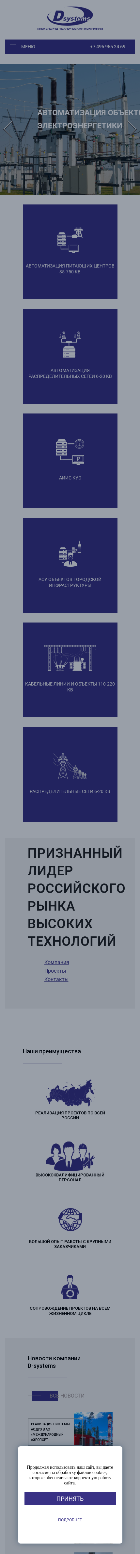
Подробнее (70, 1520)
